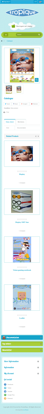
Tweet (7, 104)
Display (22, 174)
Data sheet (10, 122)
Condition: (7, 108)
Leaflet (22, 318)
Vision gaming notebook (22, 270)
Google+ (24, 104)
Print (7, 112)
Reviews (21, 122)
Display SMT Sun (22, 222)
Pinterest (34, 104)
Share (15, 104)
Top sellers (6, 343)
